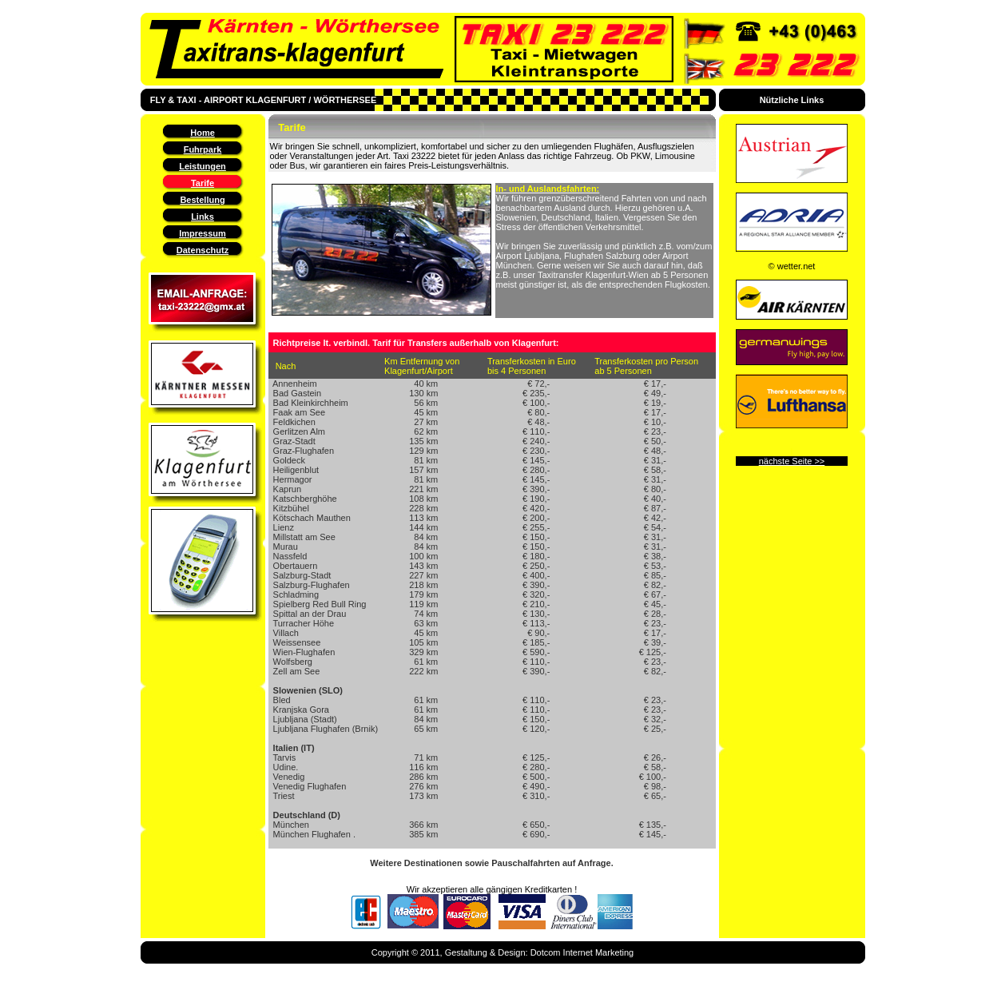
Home (202, 132)
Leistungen (202, 166)
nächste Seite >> (792, 461)
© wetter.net (792, 266)
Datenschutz (202, 250)
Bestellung (202, 200)
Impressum (202, 233)
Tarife (202, 183)
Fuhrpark (203, 149)
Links (202, 216)
